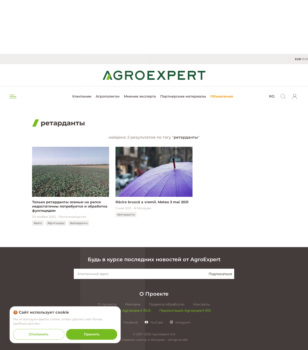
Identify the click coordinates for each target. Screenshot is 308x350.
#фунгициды (55, 223)
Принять (91, 334)
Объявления (221, 96)
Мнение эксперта (140, 96)
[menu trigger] (13, 96)
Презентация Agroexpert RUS (124, 310)
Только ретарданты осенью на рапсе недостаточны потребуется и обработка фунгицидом (69, 206)
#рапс (38, 223)
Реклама (132, 304)
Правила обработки (167, 304)
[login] (294, 96)
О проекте (107, 304)
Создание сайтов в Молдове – (144, 340)
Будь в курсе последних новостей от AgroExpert (154, 259)
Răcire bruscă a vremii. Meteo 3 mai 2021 (152, 202)
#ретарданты (78, 223)
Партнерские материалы (183, 96)
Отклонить (38, 334)
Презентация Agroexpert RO (185, 310)
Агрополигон (108, 96)
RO (271, 96)
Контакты (201, 304)
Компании (81, 96)
